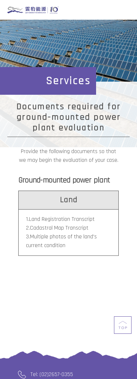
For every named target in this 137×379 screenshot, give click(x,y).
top (123, 329)
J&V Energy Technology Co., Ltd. (32, 10)
